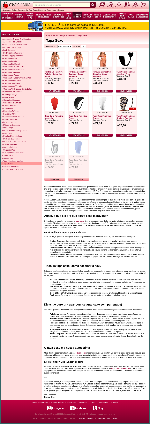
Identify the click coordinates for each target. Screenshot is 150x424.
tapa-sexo (79, 221)
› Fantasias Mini (9, 114)
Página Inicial (52, 35)
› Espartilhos (7, 108)
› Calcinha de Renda (11, 75)
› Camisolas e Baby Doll (12, 92)
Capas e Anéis (69, 16)
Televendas (83, 402)
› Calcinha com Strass (11, 81)
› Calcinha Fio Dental (11, 64)
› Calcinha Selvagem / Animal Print (16, 78)
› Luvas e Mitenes (9, 122)
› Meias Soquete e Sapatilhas (14, 130)
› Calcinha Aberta (9, 58)
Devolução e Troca (103, 418)
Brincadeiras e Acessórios (142, 16)
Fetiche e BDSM (97, 16)
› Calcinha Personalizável (13, 69)
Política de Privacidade (86, 418)
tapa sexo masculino (120, 368)
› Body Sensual (8, 50)
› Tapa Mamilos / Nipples (12, 161)
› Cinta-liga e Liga (9, 94)
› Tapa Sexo (7, 164)
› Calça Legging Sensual (12, 56)
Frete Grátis (71, 402)
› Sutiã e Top (7, 158)
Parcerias (114, 402)
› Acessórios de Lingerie (12, 42)
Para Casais (131, 16)
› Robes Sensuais (9, 144)
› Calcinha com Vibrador (12, 86)
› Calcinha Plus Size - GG (13, 67)
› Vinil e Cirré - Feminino (12, 169)
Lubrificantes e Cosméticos (109, 16)
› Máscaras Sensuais (11, 125)
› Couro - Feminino (10, 105)
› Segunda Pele (8, 150)
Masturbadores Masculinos (43, 16)
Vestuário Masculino (88, 16)
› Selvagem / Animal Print (12, 153)
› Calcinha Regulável (11, 72)
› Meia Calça (7, 128)
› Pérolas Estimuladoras (12, 136)
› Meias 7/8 (7, 133)
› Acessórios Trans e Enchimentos (16, 39)
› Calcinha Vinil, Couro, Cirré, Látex (17, 89)
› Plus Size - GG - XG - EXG (14, 142)
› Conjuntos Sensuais (11, 100)
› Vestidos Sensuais (10, 166)
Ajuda (115, 418)
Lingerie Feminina (77, 16)
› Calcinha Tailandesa (11, 83)
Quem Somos (103, 402)
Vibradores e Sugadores (7, 16)
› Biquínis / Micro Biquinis (12, 47)
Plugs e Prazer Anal (29, 16)
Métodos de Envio (57, 402)
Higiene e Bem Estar (122, 16)
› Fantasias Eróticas (10, 111)
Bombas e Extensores (58, 16)
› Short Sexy (7, 155)
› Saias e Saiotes (9, 147)
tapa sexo (81, 353)
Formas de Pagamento (40, 402)
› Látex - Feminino (9, 119)
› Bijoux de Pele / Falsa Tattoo (14, 44)
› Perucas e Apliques (11, 139)
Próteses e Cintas (19, 16)
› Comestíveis (8, 97)
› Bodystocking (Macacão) (13, 53)
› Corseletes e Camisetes (12, 103)
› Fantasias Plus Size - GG (13, 117)
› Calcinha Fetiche (9, 61)
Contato (93, 402)
